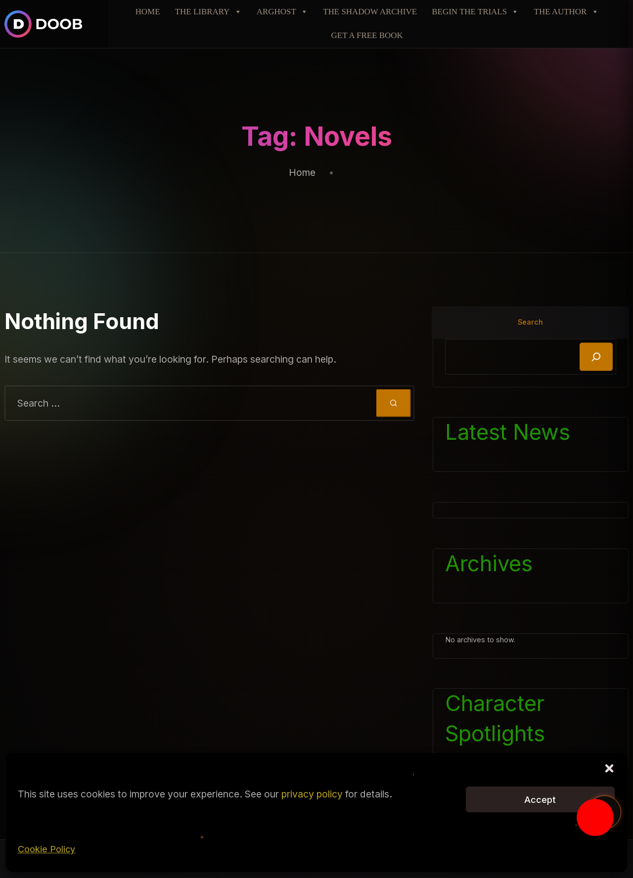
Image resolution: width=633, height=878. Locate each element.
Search (530, 322)
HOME (148, 11)
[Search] (596, 357)
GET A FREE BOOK (367, 35)
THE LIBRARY (208, 12)
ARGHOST (282, 12)
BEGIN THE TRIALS (475, 12)
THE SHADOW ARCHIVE (370, 11)
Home (302, 172)
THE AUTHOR (566, 12)
